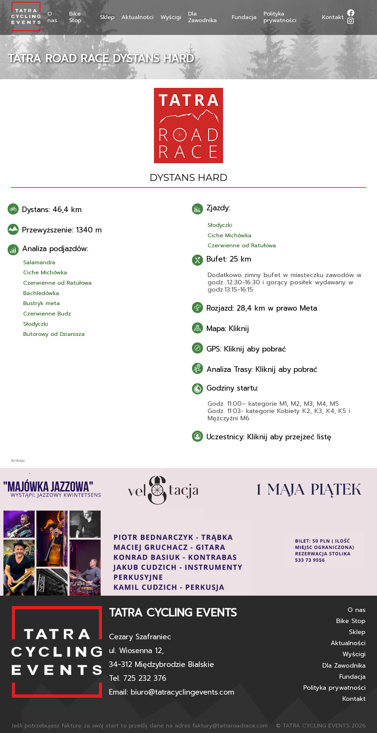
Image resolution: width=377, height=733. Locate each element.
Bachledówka (41, 293)
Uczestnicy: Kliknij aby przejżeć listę (268, 436)
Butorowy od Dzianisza (54, 334)
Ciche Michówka (45, 272)
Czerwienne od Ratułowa (57, 283)
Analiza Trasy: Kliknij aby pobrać (261, 369)
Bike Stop (75, 17)
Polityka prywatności (280, 17)
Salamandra (39, 262)
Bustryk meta (41, 303)
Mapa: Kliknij (227, 328)
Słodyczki (35, 324)
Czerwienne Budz (47, 314)
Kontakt (333, 17)
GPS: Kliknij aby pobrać (246, 349)
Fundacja (244, 17)
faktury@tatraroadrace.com (230, 726)
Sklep (107, 17)
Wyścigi (170, 17)
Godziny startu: (232, 388)
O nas (52, 17)
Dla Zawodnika (202, 17)
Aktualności (137, 17)
